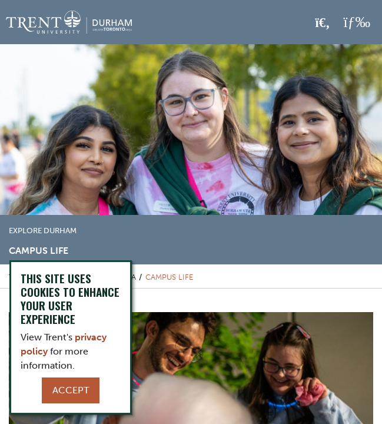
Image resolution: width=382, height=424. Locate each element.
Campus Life (169, 277)
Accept (70, 390)
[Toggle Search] (323, 23)
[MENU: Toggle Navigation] (356, 22)
